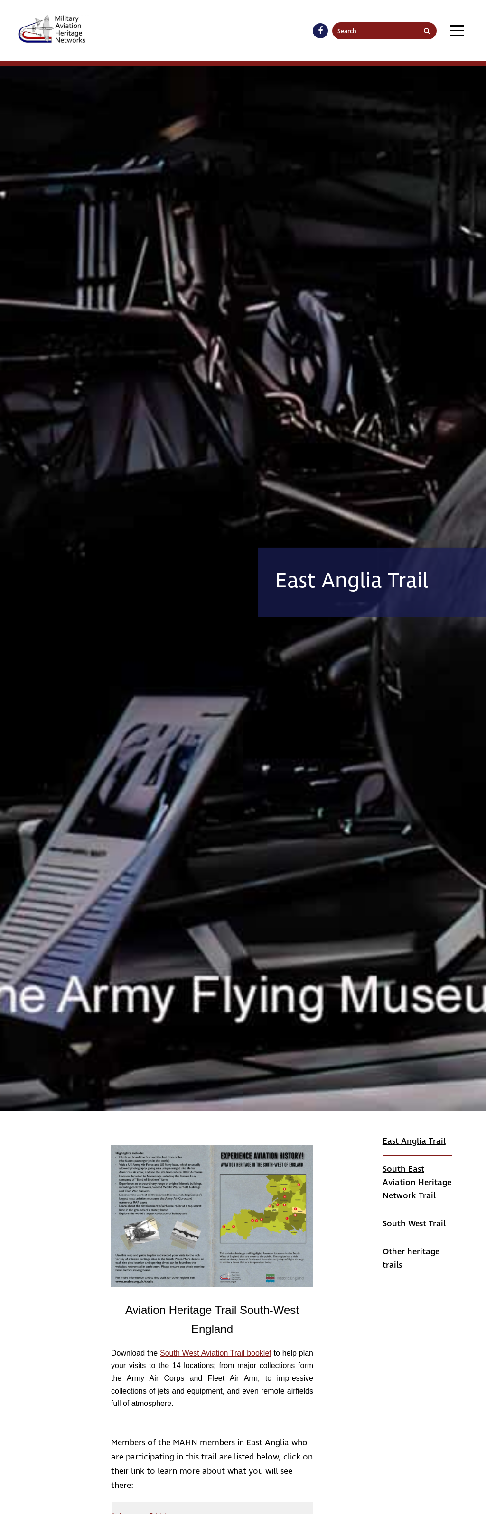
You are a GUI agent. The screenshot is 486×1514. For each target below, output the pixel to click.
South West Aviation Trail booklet (215, 1353)
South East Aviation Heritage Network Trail (417, 1182)
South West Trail (414, 1224)
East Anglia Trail (414, 1141)
